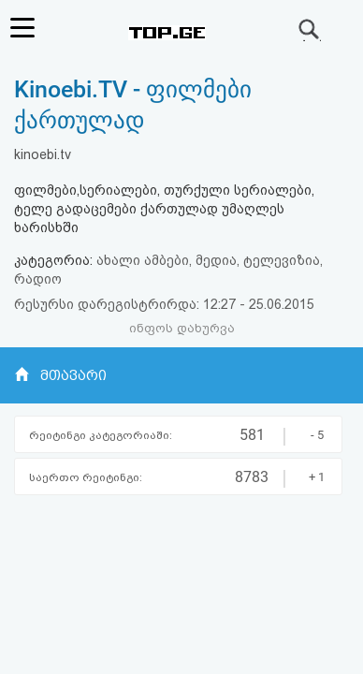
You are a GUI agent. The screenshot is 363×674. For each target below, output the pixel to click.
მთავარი (73, 375)
